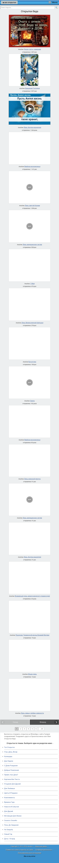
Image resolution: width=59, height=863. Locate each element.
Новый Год (8, 834)
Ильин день (32, 674)
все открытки (9, 2)
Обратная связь (41, 846)
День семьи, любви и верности (32, 713)
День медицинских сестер (32, 245)
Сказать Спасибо (10, 820)
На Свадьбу (8, 830)
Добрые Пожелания (11, 770)
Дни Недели (8, 761)
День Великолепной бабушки (32, 323)
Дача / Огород (9, 839)
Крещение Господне (32, 88)
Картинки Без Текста (12, 779)
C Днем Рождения (11, 766)
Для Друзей (8, 811)
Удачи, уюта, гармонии (32, 49)
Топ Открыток (9, 747)
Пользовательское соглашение (29, 853)
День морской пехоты (32, 479)
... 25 (41, 729)
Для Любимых (9, 788)
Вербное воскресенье (32, 166)
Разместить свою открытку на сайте (19, 850)
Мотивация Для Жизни (12, 816)
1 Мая (32, 284)
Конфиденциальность (44, 850)
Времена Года (9, 802)
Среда (32, 401)
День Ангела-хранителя (32, 127)
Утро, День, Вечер (10, 752)
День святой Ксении (32, 205)
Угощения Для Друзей (12, 784)
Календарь (8, 756)
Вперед (43, 722)
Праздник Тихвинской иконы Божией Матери (32, 635)
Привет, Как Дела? (11, 775)
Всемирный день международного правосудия (32, 596)
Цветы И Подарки (10, 793)
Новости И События (11, 807)
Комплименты (9, 798)
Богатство (32, 362)
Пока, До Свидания (11, 825)
